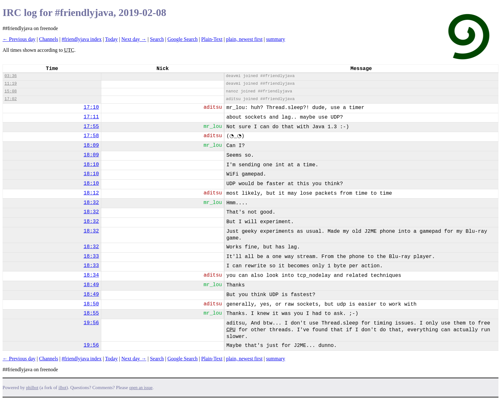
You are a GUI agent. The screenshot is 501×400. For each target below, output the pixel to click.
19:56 (91, 323)
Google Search (182, 39)
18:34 (91, 275)
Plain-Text (211, 39)
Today (111, 39)
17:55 (91, 126)
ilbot (62, 387)
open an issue (140, 387)
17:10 (91, 107)
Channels (48, 39)
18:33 (91, 256)
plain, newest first (244, 39)
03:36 (10, 76)
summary (275, 39)
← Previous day (19, 39)
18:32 (91, 203)
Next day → (133, 39)
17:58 (91, 136)
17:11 (91, 117)
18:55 (91, 313)
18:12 (91, 193)
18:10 (91, 165)
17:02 (10, 99)
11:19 (10, 83)
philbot (32, 387)
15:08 (10, 91)
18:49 (91, 285)
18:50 (91, 304)
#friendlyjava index (82, 39)
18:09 (91, 145)
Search (157, 39)
